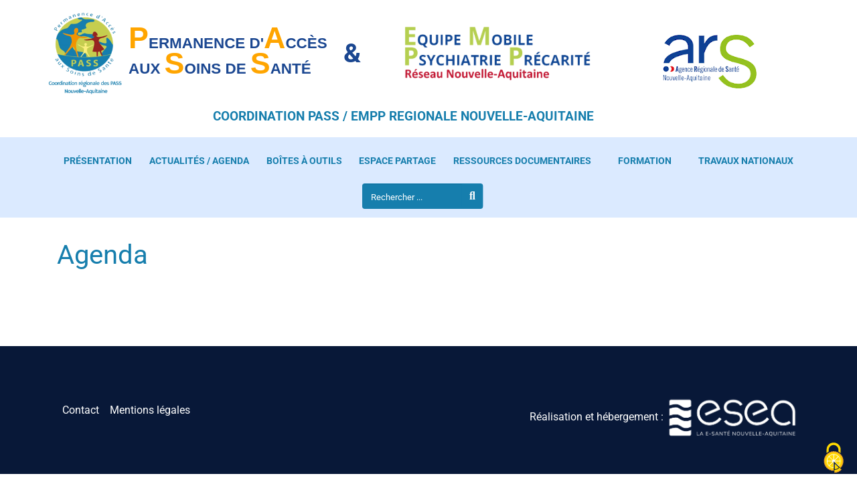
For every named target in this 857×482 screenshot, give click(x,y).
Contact (80, 410)
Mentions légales (150, 410)
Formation (645, 161)
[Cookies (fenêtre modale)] (833, 459)
